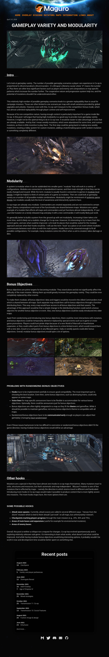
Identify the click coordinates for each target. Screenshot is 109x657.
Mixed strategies (25, 596)
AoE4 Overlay (24, 587)
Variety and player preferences (30, 572)
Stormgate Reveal (25, 579)
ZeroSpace (23, 565)
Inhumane (22, 625)
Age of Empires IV (25, 589)
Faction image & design (28, 618)
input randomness (38, 418)
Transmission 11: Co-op (28, 603)
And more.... (21, 629)
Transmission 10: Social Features (31, 611)
